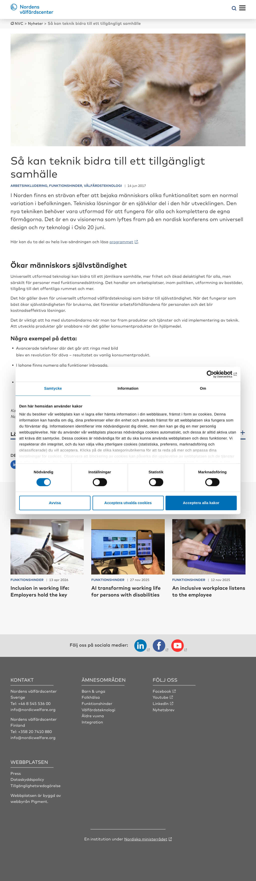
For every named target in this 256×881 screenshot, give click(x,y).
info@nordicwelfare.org (33, 715)
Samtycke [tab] (53, 388)
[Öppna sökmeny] (234, 9)
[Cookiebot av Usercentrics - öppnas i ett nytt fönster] (215, 374)
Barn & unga (94, 697)
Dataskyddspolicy (27, 785)
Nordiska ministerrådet (145, 844)
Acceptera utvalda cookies (128, 503)
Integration (93, 727)
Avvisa (55, 503)
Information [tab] (128, 388)
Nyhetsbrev (164, 715)
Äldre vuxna (93, 721)
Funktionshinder (97, 709)
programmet (122, 241)
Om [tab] (203, 388)
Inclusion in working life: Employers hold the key (42, 590)
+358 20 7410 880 (35, 737)
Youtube (161, 703)
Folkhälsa (91, 703)
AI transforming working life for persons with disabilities (124, 593)
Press (15, 779)
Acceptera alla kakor (201, 503)
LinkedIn (161, 709)
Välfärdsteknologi (99, 715)
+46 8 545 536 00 (35, 709)
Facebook (162, 697)
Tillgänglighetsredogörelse (36, 791)
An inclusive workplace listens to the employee (203, 590)
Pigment (39, 807)
